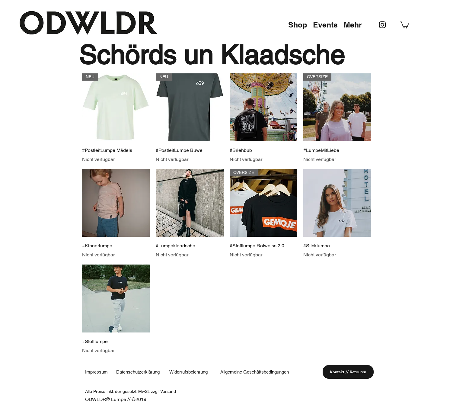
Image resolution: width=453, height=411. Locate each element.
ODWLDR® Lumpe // (108, 399)
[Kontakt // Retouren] (348, 372)
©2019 (139, 399)
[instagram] (382, 24)
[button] (297, 24)
